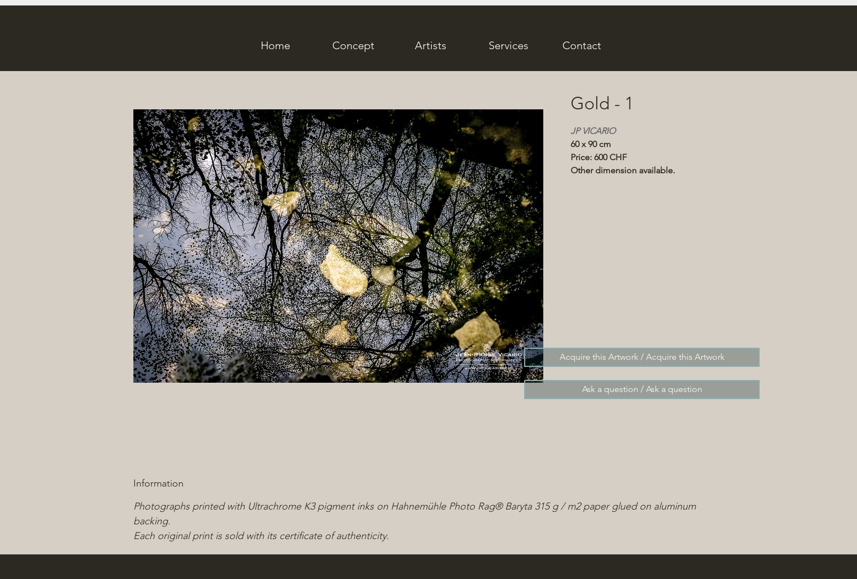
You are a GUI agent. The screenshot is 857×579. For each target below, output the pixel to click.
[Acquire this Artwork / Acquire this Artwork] (642, 357)
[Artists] (430, 45)
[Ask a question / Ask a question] (642, 389)
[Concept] (353, 45)
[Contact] (581, 45)
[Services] (508, 45)
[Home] (275, 45)
